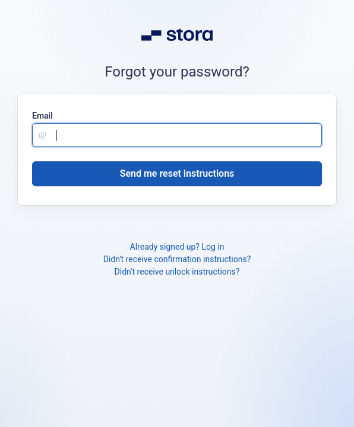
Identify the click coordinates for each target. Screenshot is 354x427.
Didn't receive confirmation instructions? (177, 259)
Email (42, 115)
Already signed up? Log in (177, 246)
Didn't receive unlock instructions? (177, 271)
